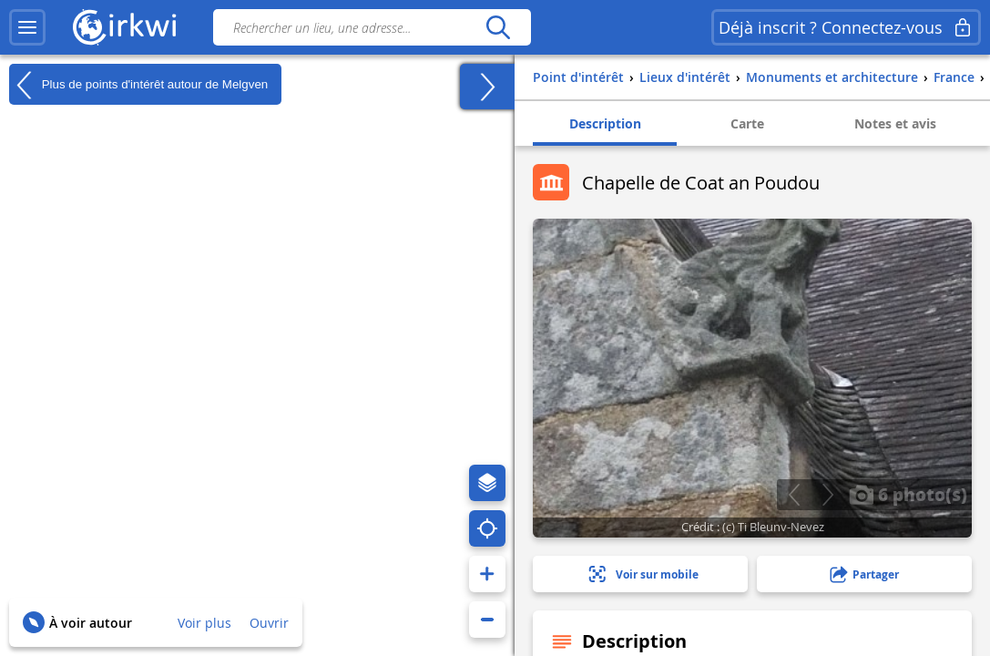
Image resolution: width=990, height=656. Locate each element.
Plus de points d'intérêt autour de (138, 84)
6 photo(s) (908, 494)
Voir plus (204, 622)
